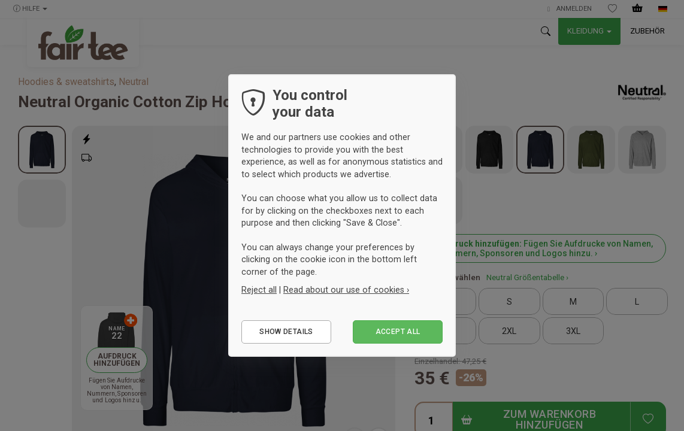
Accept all (398, 331)
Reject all (259, 290)
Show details (286, 331)
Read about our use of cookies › (346, 290)
